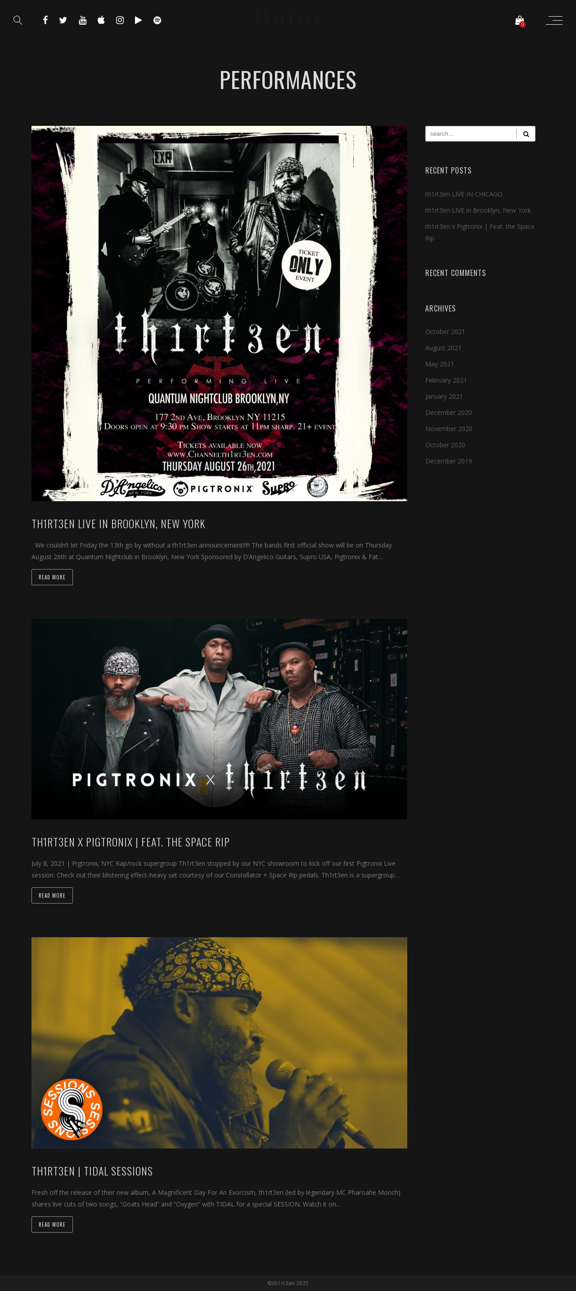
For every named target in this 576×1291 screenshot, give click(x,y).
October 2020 (445, 445)
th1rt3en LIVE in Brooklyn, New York (478, 210)
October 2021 (445, 331)
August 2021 (443, 347)
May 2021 (439, 364)
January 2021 (444, 396)
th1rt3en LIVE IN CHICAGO (464, 194)
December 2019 (448, 461)
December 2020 (448, 412)
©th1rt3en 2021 (288, 1283)
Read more (52, 577)
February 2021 (446, 380)
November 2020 (448, 428)
